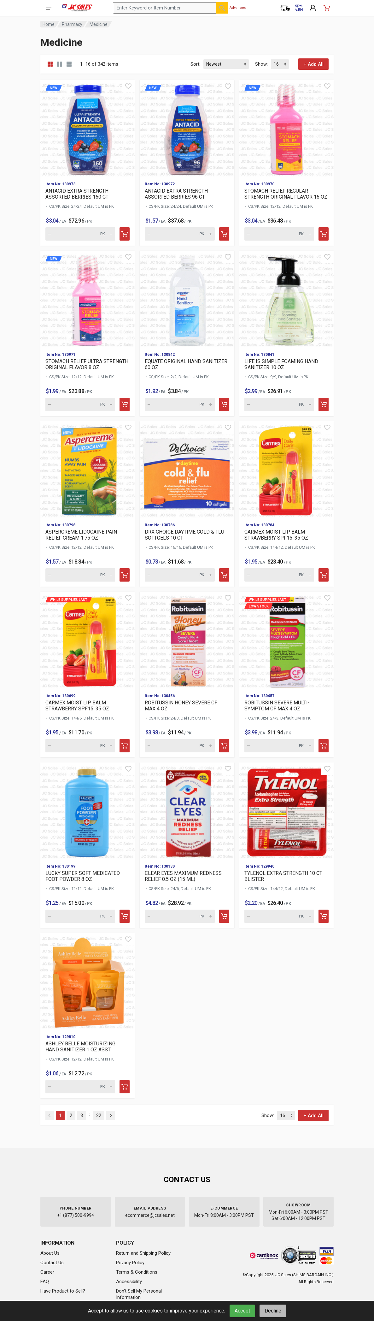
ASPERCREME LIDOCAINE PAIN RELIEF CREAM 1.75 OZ (81, 535)
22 (98, 1115)
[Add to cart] (125, 234)
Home (49, 24)
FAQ (44, 1281)
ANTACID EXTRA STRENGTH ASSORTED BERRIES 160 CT (76, 194)
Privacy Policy (130, 1262)
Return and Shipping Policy (143, 1253)
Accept (242, 1311)
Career (47, 1272)
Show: (261, 64)
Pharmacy (72, 24)
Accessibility (129, 1281)
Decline (273, 1311)
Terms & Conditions (136, 1272)
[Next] (110, 1115)
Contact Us (52, 1262)
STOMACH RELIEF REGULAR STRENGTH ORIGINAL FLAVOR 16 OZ (285, 194)
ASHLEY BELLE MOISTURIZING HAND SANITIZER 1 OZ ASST (80, 1047)
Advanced (238, 8)
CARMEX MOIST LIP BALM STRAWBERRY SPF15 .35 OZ (276, 535)
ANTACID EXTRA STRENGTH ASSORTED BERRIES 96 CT (176, 194)
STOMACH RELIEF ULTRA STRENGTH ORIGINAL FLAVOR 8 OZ (86, 364)
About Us (50, 1253)
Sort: (195, 64)
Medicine (99, 24)
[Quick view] (128, 86)
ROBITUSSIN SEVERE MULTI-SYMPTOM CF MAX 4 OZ (277, 706)
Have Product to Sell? (62, 1291)
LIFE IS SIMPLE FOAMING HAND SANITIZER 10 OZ (281, 364)
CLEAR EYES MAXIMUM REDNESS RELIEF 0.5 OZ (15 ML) (183, 876)
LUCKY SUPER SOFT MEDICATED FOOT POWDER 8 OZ (82, 876)
